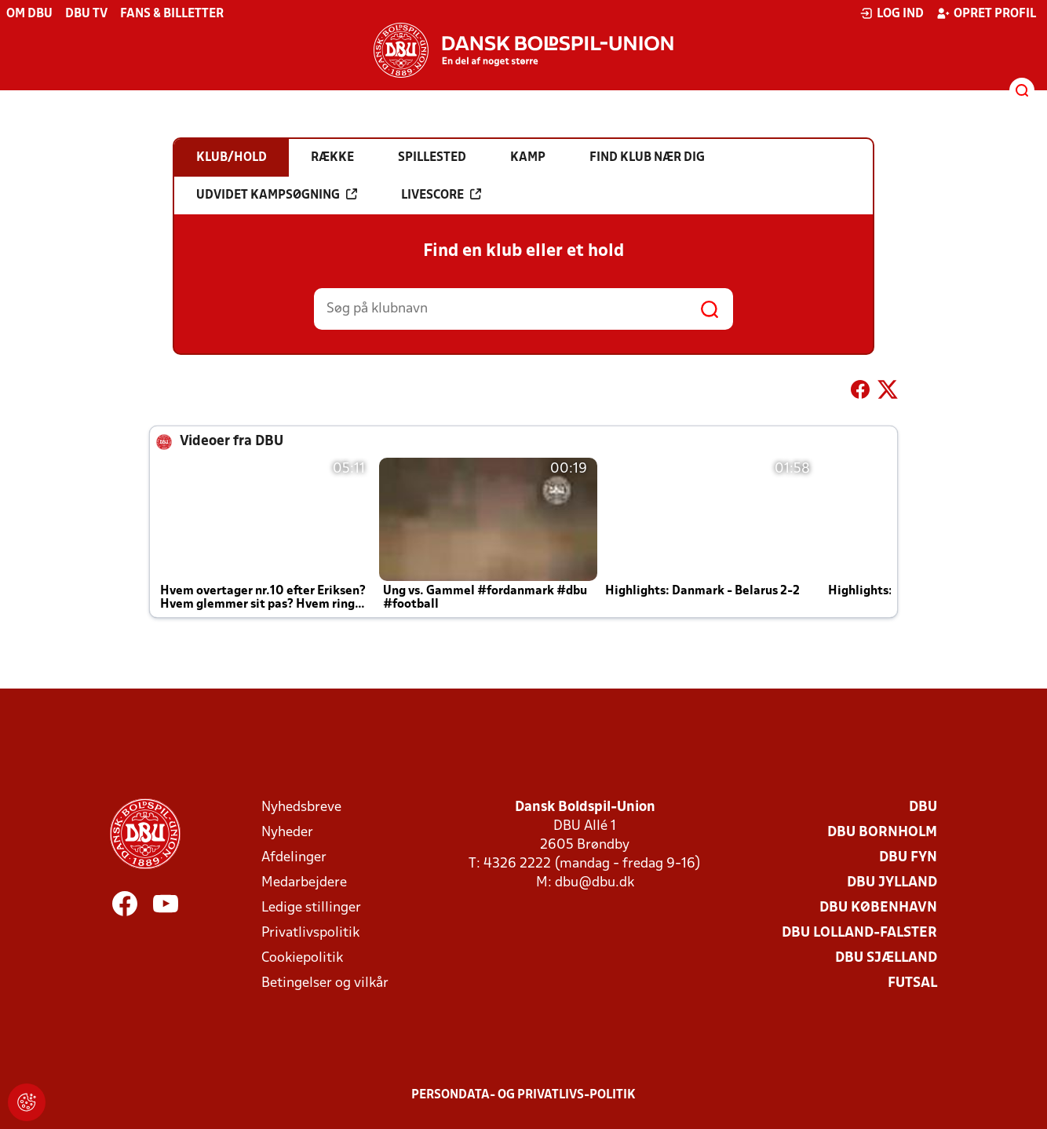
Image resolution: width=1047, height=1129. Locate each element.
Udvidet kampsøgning (276, 194)
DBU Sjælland (886, 958)
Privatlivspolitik (310, 933)
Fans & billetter (172, 14)
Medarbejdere (304, 883)
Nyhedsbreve (301, 807)
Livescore (441, 194)
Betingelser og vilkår (325, 983)
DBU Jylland (892, 883)
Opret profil (986, 13)
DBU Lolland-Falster (859, 933)
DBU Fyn (908, 857)
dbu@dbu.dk (594, 883)
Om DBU (29, 14)
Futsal (912, 983)
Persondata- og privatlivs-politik (523, 1095)
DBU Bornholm (882, 832)
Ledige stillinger (311, 908)
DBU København (878, 908)
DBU (923, 807)
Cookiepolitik (302, 958)
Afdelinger (294, 857)
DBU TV (86, 14)
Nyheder (287, 832)
